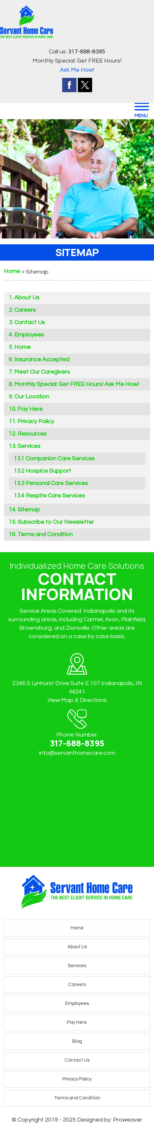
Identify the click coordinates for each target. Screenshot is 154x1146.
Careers (25, 310)
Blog (77, 1041)
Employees (29, 335)
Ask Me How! (77, 70)
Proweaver (127, 1120)
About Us (26, 297)
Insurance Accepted (41, 359)
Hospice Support (48, 471)
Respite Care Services (55, 496)
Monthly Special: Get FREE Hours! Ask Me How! (76, 384)
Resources (32, 434)
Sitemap (29, 510)
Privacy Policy (36, 421)
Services (29, 446)
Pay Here (30, 409)
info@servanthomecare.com (77, 753)
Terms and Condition (45, 534)
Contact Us (29, 322)
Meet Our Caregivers (42, 372)
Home (22, 347)
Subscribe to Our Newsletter (56, 522)
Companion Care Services (60, 458)
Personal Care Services (57, 483)
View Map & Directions (77, 700)
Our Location (31, 397)
